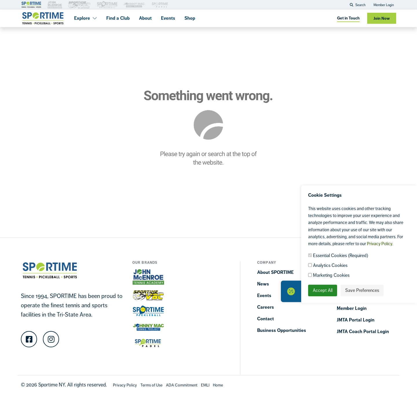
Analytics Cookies (328, 265)
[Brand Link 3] (54, 4)
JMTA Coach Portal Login (363, 331)
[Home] (218, 385)
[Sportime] (43, 18)
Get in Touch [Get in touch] (348, 18)
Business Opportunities (281, 330)
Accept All (322, 290)
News (263, 284)
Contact (265, 318)
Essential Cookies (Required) (338, 255)
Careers (265, 307)
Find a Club (118, 18)
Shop (189, 18)
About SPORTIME (275, 272)
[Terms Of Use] (151, 385)
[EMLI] (205, 385)
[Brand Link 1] (31, 4)
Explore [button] (85, 18)
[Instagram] (51, 339)
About (145, 18)
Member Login (384, 5)
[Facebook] (29, 339)
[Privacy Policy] (125, 385)
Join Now (382, 18)
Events (168, 18)
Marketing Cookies (329, 275)
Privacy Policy (379, 243)
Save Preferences (362, 290)
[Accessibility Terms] (181, 385)
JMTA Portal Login (355, 320)
